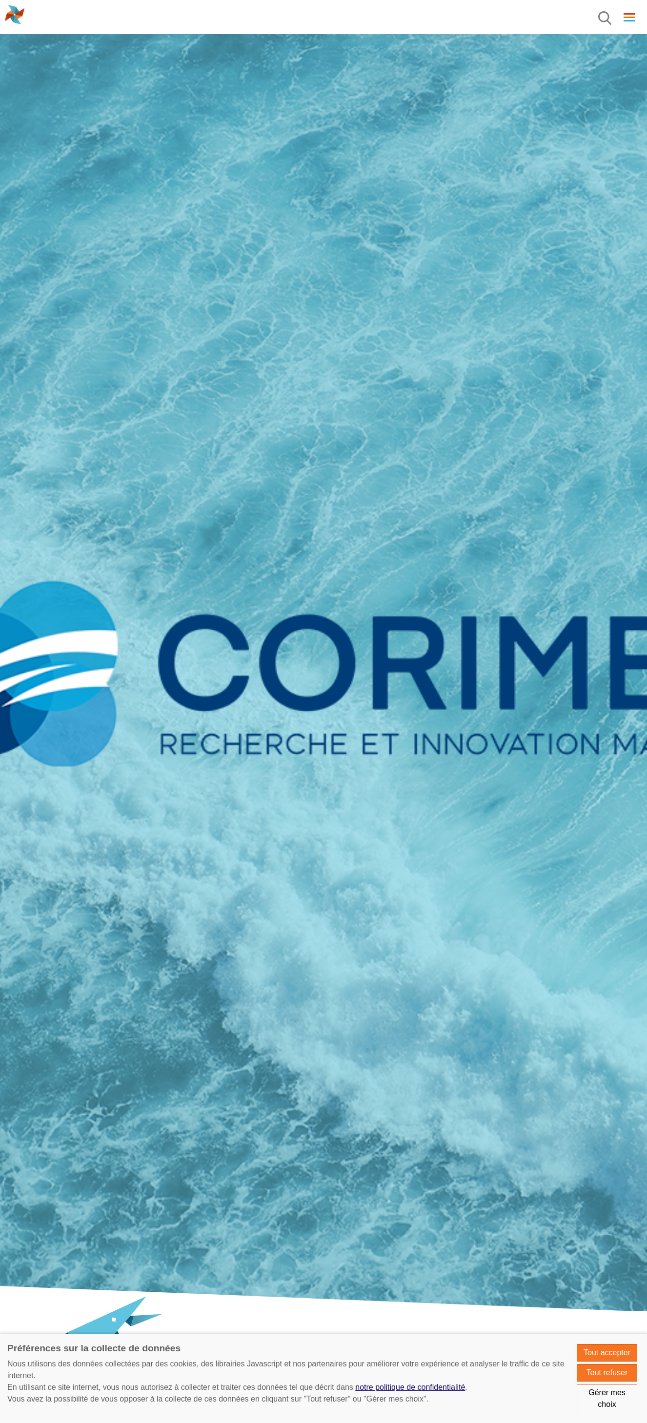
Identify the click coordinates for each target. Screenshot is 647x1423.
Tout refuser (606, 1372)
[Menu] (605, 18)
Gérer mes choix (607, 1398)
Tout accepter (607, 1352)
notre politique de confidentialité (410, 1387)
